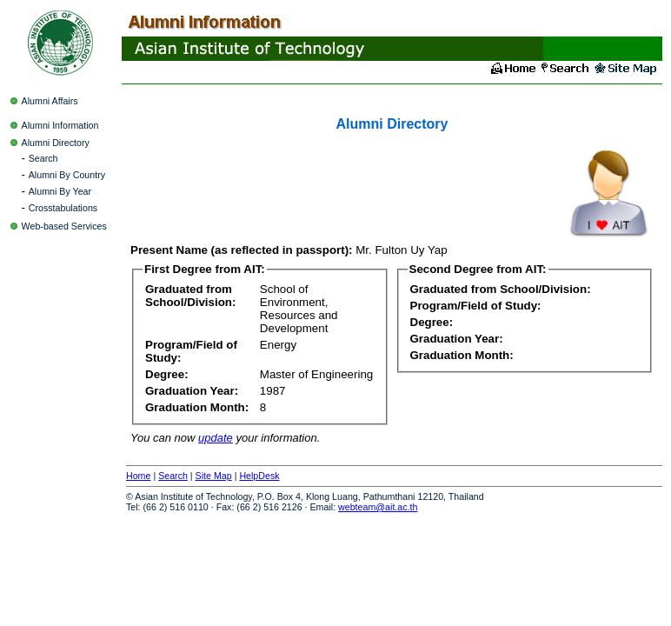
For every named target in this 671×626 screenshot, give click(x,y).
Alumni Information (60, 125)
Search (43, 158)
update (215, 437)
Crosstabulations (63, 208)
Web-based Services (64, 226)
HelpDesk (259, 475)
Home (138, 475)
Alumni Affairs (50, 101)
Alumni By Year (60, 191)
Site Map (214, 475)
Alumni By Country (67, 175)
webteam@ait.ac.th (377, 507)
